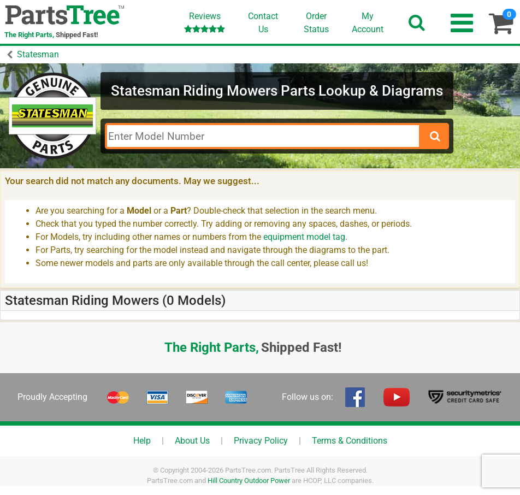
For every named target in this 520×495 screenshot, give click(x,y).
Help (142, 440)
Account (367, 22)
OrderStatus (316, 22)
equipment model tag (304, 237)
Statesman (38, 54)
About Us (192, 440)
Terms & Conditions (349, 440)
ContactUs (263, 22)
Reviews (204, 22)
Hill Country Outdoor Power (249, 480)
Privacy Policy (261, 440)
